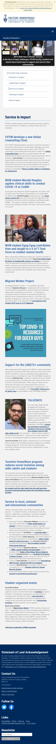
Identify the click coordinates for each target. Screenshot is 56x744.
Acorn (28, 721)
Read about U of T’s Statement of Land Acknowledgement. (25, 667)
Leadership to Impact (17, 83)
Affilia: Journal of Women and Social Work (25, 550)
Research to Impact (16, 77)
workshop (38, 592)
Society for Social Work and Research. (23, 574)
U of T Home (31, 723)
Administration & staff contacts (12, 688)
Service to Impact (17, 89)
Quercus (21, 721)
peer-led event (37, 596)
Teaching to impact (16, 94)
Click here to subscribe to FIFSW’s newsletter (20, 627)
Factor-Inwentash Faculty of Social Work (19, 18)
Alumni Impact (14, 100)
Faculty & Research (12, 38)
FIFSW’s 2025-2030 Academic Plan (13, 723)
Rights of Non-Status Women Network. (34, 552)
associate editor (41, 532)
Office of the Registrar (9, 691)
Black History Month (21, 608)
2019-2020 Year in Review (17, 73)
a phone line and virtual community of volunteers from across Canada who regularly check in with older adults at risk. (28, 429)
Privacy (14, 721)
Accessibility (6, 721)
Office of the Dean (8, 694)
